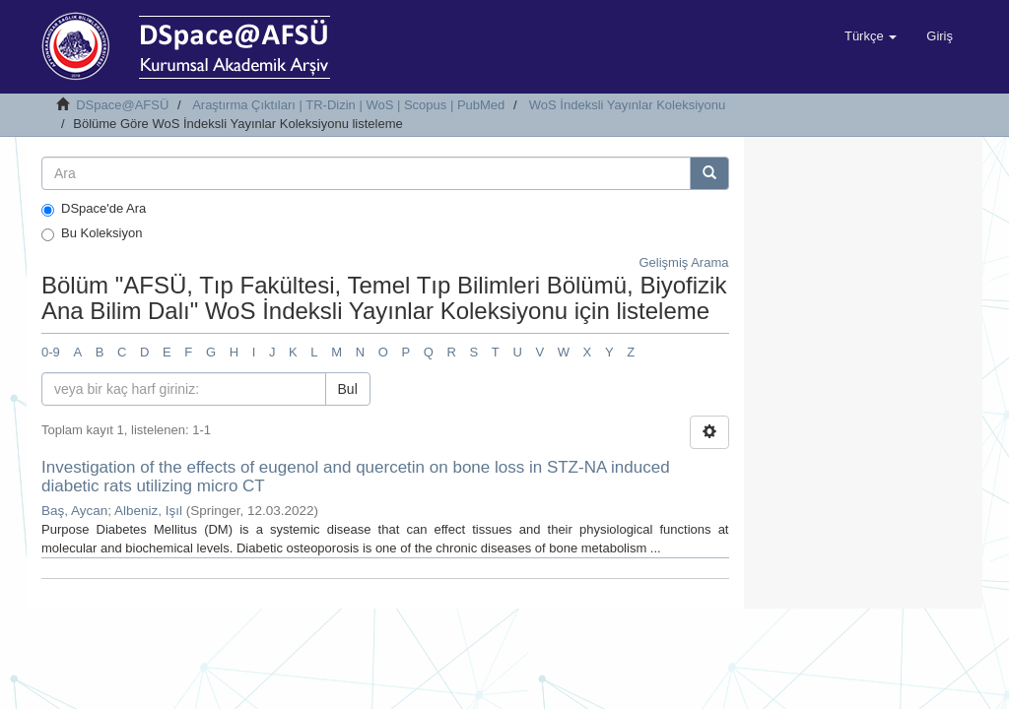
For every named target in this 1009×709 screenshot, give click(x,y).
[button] (870, 36)
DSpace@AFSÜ (122, 104)
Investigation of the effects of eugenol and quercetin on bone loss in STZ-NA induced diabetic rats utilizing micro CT (355, 476)
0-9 (50, 352)
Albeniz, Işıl (148, 510)
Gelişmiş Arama (683, 262)
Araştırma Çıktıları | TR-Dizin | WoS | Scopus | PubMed (348, 104)
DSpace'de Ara (93, 209)
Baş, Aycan (74, 510)
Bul (348, 389)
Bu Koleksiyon (91, 233)
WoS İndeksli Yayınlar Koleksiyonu (627, 104)
